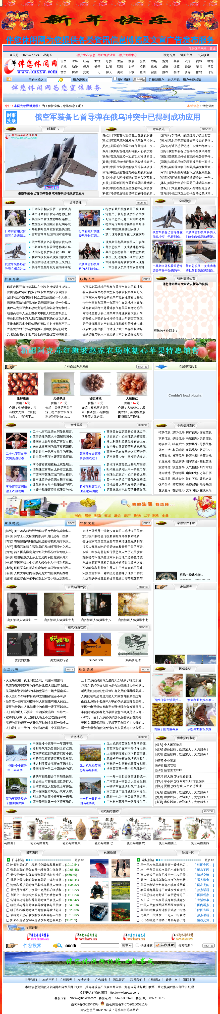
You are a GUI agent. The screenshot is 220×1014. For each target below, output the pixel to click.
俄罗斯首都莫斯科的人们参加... (126, 242)
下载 (131, 72)
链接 (199, 66)
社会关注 (178, 444)
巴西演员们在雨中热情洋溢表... (127, 748)
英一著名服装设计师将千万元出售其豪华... (42, 531)
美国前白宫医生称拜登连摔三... (52, 219)
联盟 (120, 66)
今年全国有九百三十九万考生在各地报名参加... (113, 302)
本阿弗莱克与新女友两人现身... (126, 262)
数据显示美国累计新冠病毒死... (52, 224)
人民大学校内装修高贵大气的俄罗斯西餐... (42, 573)
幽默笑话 (206, 461)
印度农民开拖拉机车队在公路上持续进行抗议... (38, 287)
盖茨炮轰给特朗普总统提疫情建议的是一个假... (38, 302)
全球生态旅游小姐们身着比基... (127, 474)
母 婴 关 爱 (86, 669)
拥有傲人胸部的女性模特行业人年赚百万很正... (113, 318)
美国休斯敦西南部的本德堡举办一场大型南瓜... (37, 691)
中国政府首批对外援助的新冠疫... (132, 172)
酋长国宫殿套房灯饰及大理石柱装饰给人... (42, 552)
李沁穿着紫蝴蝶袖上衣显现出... (53, 464)
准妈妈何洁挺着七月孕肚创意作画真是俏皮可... (112, 712)
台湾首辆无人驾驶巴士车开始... (53, 786)
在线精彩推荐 (110, 811)
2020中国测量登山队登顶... (123, 229)
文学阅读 (192, 490)
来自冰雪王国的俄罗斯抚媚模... (53, 446)
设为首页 (169, 55)
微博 (210, 61)
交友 (86, 72)
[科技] (106, 183)
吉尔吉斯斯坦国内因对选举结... (52, 234)
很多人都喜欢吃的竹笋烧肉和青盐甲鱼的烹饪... (113, 547)
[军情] (164, 167)
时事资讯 (164, 444)
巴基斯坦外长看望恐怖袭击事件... (190, 156)
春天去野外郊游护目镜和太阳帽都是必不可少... (37, 696)
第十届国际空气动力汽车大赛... (53, 791)
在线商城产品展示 (76, 367)
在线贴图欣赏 (77, 587)
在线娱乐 (206, 490)
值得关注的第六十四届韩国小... (53, 436)
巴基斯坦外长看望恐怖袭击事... (52, 247)
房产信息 (192, 432)
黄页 (64, 72)
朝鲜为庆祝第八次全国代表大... (52, 257)
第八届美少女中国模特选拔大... (127, 456)
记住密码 (124, 80)
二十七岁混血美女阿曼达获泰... (53, 431)
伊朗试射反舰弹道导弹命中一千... (190, 177)
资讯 (162, 129)
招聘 (143, 66)
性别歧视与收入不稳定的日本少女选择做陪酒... (113, 334)
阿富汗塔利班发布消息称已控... (52, 214)
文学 (131, 66)
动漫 (75, 66)
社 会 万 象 (12, 279)
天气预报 (192, 467)
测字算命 (192, 461)
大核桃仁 (132, 398)
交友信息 (206, 432)
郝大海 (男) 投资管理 (178, 776)
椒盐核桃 (95, 398)
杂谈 (188, 66)
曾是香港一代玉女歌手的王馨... (53, 451)
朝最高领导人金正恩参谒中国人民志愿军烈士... (38, 313)
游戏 (64, 66)
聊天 (109, 72)
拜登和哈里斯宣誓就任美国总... (52, 229)
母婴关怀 (206, 444)
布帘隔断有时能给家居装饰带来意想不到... (42, 541)
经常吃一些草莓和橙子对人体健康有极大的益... (37, 701)
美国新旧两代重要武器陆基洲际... (132, 183)
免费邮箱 (192, 484)
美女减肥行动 (59, 660)
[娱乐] (106, 151)
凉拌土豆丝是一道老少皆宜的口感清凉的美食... (113, 531)
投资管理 (170, 765)
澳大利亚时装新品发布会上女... (127, 441)
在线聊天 (178, 490)
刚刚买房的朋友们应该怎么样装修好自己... (42, 568)
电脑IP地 (192, 473)
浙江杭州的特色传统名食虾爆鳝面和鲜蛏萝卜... (113, 536)
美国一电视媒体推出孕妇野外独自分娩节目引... (112, 707)
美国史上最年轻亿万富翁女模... (53, 441)
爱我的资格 (22, 660)
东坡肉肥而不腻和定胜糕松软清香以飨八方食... (113, 562)
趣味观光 (186, 587)
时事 (75, 61)
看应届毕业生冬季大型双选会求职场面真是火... (113, 292)
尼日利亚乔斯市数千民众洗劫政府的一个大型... (38, 297)
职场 (154, 61)
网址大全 (178, 479)
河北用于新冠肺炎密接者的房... (126, 214)
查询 (143, 72)
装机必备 (206, 479)
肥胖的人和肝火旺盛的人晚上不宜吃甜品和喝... (37, 717)
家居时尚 (178, 450)
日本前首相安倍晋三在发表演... (52, 209)
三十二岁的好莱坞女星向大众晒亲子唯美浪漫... (112, 680)
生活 (120, 61)
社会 (86, 61)
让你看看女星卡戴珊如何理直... (53, 484)
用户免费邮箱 (192, 80)
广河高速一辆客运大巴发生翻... (127, 781)
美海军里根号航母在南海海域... (52, 267)
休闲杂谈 (164, 484)
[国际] (164, 151)
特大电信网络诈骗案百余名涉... (126, 224)
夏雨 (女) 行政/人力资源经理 (183, 786)
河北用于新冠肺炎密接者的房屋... (190, 140)
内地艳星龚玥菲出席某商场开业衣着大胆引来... (113, 313)
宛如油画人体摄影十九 (59, 620)
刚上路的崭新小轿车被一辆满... (53, 796)
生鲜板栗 (23, 398)
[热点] (106, 135)
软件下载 (192, 479)
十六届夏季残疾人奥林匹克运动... (190, 188)
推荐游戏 (206, 455)
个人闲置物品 (173, 745)
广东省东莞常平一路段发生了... (127, 801)
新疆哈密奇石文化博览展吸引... (127, 758)
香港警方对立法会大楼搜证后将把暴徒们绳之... (38, 329)
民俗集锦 (185, 669)
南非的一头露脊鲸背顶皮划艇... (127, 763)
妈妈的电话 (133, 660)
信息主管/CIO (173, 770)
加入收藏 (203, 55)
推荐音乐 (178, 455)
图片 (56, 129)
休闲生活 (164, 450)
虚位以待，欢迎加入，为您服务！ (186, 749)
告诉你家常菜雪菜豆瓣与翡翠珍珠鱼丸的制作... (113, 541)
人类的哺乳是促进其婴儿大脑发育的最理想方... (112, 696)
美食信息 (206, 438)
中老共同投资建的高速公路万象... (132, 177)
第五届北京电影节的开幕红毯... (127, 489)
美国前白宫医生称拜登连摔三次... (132, 146)
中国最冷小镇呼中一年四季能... (53, 743)
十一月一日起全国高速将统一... (127, 776)
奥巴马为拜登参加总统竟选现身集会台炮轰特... (38, 308)
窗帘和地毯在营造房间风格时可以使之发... (42, 547)
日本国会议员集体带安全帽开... (126, 267)
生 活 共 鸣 (11, 669)
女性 (97, 61)
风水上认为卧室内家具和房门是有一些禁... (42, 536)
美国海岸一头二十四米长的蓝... (53, 768)
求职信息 (178, 432)
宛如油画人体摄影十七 (133, 620)
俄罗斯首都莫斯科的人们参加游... (132, 151)
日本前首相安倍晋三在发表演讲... (132, 135)
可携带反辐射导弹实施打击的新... (132, 193)
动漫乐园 (206, 484)
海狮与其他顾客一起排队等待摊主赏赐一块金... (37, 722)
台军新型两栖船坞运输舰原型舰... (190, 172)
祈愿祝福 (164, 461)
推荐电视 (192, 455)
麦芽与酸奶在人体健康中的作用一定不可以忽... (37, 707)
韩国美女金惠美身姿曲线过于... (127, 431)
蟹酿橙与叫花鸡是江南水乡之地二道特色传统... (113, 557)
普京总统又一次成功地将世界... (126, 247)
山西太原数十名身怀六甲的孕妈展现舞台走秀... (112, 701)
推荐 (165, 72)
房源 (75, 72)
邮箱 (199, 72)
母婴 (109, 61)
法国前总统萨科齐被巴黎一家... (52, 252)
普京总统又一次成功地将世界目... (132, 156)
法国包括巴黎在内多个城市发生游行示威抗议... (38, 292)
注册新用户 (156, 80)
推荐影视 (164, 455)
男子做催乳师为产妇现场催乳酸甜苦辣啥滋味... (113, 324)
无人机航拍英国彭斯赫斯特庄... (127, 743)
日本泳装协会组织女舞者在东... (53, 479)
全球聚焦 (185, 201)
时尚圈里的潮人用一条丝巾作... (127, 469)
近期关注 (76, 202)
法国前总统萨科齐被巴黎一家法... (190, 162)
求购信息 (164, 438)
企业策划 (170, 760)
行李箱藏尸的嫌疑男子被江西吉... (190, 135)
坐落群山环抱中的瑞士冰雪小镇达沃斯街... (42, 578)
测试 (120, 72)
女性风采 (77, 425)
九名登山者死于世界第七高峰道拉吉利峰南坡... (38, 334)
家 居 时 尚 (12, 523)
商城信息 (192, 438)
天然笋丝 (59, 398)
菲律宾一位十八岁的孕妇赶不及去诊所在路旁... (112, 717)
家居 (131, 61)
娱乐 (86, 66)
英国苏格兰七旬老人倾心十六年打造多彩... (42, 562)
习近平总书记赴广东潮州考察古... (190, 146)
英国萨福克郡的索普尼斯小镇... (53, 753)
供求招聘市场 (186, 738)
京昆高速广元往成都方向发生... (127, 791)
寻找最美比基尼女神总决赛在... (127, 484)
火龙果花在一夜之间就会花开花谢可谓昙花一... (37, 680)
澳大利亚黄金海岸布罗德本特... (53, 763)
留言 (154, 72)
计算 (177, 66)
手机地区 (178, 473)
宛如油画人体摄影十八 (96, 620)
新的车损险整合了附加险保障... (53, 776)
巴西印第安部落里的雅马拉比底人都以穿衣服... (37, 685)
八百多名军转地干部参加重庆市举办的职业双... (113, 287)
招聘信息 (164, 432)
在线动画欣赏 (77, 627)
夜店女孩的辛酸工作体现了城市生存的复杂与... (113, 329)
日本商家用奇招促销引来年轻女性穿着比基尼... (113, 297)
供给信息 (178, 438)
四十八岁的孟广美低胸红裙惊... (127, 479)
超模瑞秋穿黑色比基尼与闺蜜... (127, 464)
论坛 (210, 72)
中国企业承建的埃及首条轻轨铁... (132, 167)
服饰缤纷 (192, 450)
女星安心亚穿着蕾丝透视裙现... (127, 446)
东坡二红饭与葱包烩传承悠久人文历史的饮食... (113, 552)
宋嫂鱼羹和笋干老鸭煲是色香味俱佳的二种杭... (113, 573)
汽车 (188, 61)
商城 (199, 61)
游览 (165, 61)
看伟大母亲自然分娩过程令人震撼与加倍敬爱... (112, 728)
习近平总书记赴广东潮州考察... (126, 219)
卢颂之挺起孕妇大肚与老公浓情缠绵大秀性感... (112, 685)
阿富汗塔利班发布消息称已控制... (132, 140)
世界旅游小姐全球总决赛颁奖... (127, 436)
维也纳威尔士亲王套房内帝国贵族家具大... (42, 557)
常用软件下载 (186, 523)
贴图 (109, 66)
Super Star (96, 660)
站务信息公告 (186, 278)
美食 (177, 61)
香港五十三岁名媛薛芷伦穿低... (53, 456)
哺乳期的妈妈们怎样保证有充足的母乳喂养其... (112, 691)
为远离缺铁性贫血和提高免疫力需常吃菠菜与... (113, 578)
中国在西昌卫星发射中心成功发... (132, 188)
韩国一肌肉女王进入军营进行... (127, 451)
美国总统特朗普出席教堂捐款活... (132, 162)
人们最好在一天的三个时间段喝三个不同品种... (37, 728)
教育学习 (206, 450)
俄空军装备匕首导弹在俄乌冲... (52, 242)
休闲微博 (164, 473)
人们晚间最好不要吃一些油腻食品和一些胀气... (37, 712)
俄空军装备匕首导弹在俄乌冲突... (190, 151)
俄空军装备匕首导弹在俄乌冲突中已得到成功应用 (51, 193)
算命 (188, 72)
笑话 (177, 72)
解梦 (97, 66)
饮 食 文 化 (87, 523)
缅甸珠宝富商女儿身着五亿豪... (53, 469)
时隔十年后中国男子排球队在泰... (190, 183)
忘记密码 (174, 80)
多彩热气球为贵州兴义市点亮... (53, 748)
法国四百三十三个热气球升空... (127, 768)
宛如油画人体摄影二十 (22, 620)
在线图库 (164, 490)
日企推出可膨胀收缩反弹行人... (53, 781)
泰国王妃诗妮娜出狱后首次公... (126, 257)
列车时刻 (206, 467)
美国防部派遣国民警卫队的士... (52, 262)
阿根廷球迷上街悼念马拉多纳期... (190, 193)
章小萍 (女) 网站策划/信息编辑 (184, 781)
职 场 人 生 (87, 279)
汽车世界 (164, 479)
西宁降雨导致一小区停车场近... (53, 801)
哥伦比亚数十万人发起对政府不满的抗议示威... (38, 318)
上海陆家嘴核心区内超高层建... (127, 753)
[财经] (106, 167)
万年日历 (206, 473)
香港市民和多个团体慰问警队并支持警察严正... (38, 324)
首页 (64, 61)
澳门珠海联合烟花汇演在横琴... (126, 234)
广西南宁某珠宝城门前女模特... (53, 474)
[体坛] (164, 183)
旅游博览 (164, 467)
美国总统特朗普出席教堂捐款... (126, 252)
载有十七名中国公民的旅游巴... (127, 796)
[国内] (164, 135)
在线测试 (178, 461)
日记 (97, 72)
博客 (210, 66)
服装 (143, 61)
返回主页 (186, 55)
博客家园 (178, 484)
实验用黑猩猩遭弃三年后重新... (53, 758)
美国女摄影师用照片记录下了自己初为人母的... (112, 722)
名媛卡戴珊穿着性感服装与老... (53, 489)
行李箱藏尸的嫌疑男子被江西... (126, 209)
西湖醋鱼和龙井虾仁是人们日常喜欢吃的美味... (113, 568)
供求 (154, 66)
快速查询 (178, 467)
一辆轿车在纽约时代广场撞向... (127, 786)
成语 (165, 66)
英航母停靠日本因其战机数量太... (190, 167)
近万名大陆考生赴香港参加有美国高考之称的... (113, 308)
